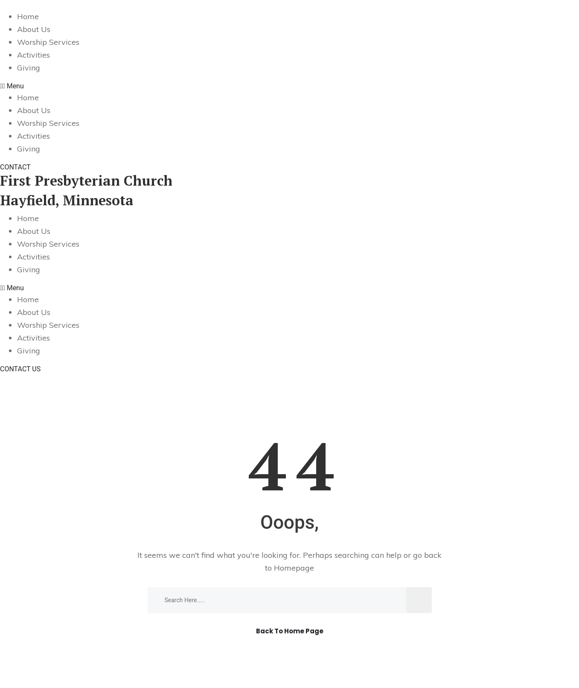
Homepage (294, 568)
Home (28, 16)
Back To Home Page (289, 631)
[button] (289, 86)
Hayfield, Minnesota (67, 200)
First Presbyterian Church (86, 180)
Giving (28, 68)
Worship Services (48, 42)
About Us (33, 29)
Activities (33, 55)
